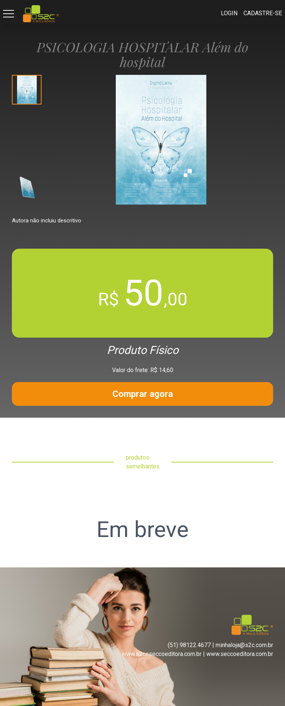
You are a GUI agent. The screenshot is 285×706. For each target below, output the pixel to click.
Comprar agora (142, 394)
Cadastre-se (262, 13)
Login (229, 13)
